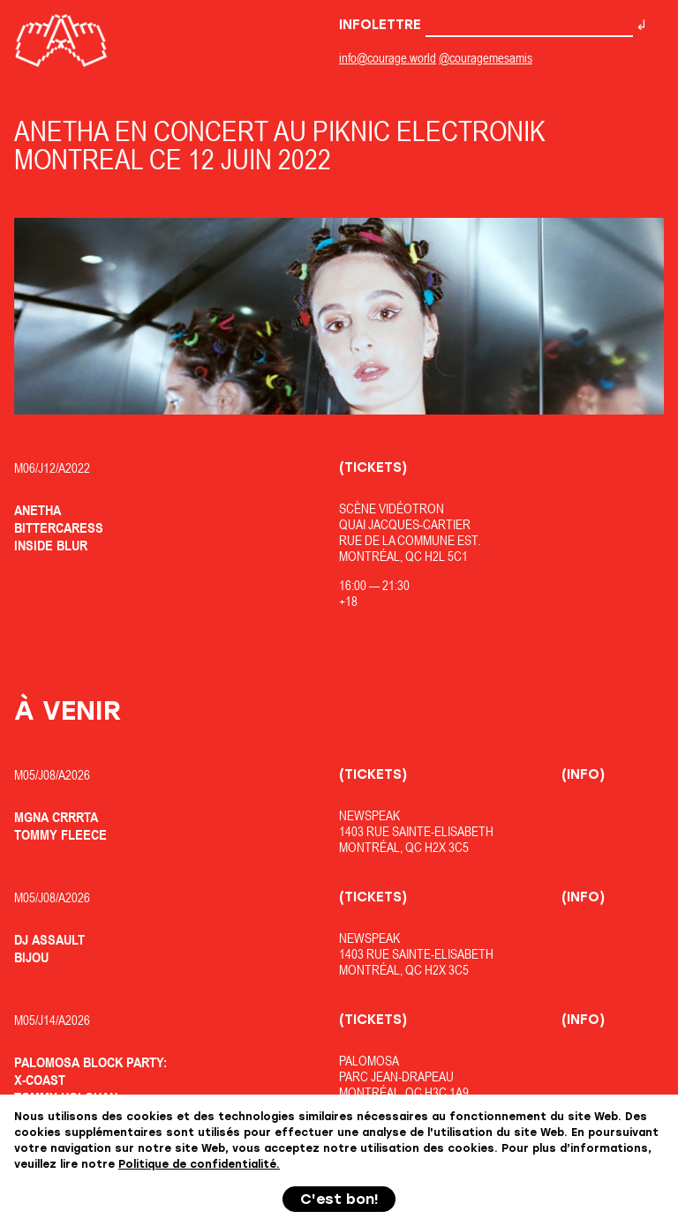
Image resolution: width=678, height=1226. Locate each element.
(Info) (583, 774)
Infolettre (486, 25)
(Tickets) (373, 467)
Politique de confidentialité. (199, 1164)
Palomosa (369, 1060)
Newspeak (369, 815)
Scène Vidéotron (391, 508)
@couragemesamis (485, 57)
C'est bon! (339, 1199)
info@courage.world (387, 57)
